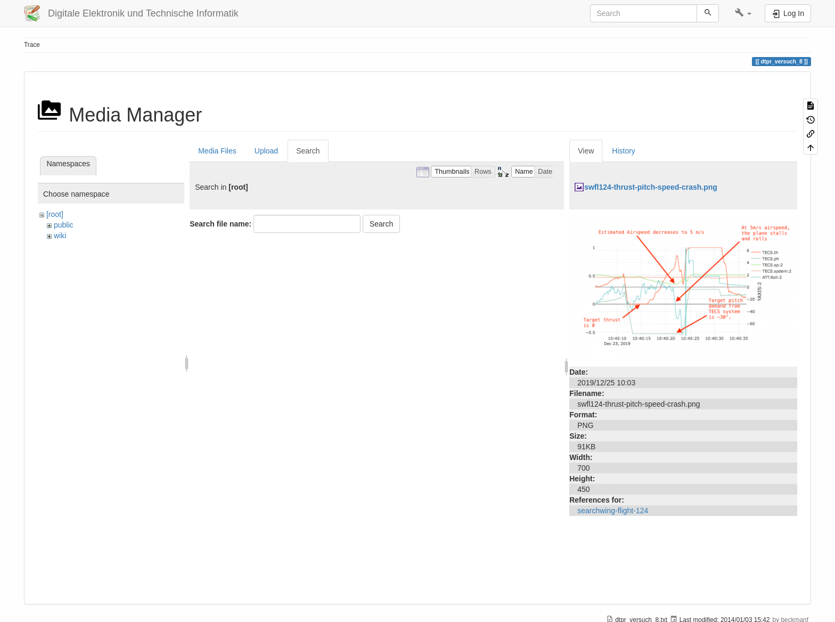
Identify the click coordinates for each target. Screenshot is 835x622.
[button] (743, 13)
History (623, 151)
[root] (54, 214)
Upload (266, 151)
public (63, 225)
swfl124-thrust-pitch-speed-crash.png (650, 187)
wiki (60, 235)
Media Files (217, 151)
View (586, 151)
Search (308, 151)
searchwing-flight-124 (612, 510)
